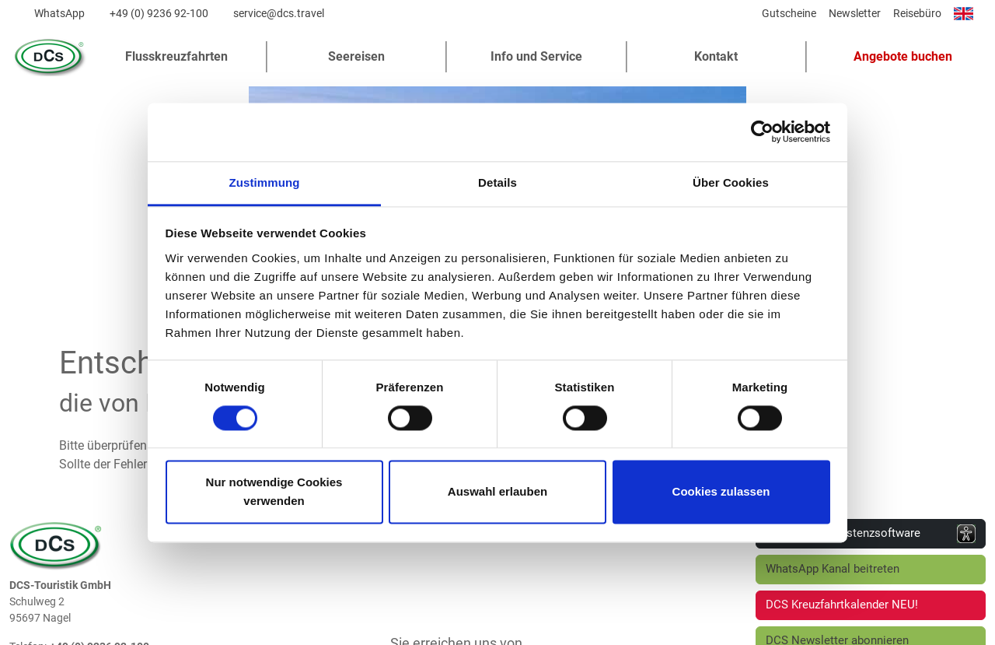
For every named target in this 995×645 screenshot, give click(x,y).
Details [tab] (497, 182)
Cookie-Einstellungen (864, 630)
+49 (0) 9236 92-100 (159, 13)
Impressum (423, 630)
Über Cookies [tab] (731, 182)
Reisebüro (917, 13)
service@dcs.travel (278, 13)
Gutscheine (789, 13)
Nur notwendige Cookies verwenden (274, 492)
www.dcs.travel (87, 486)
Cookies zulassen (721, 492)
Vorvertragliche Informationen (709, 630)
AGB (260, 630)
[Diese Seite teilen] (744, 17)
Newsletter (855, 13)
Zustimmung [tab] (264, 182)
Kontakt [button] (716, 56)
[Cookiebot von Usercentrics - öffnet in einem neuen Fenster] (762, 131)
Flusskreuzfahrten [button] (176, 56)
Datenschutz (333, 630)
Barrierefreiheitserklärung (543, 630)
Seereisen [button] (356, 56)
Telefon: (28, 437)
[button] (896, 56)
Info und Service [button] (536, 56)
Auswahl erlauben (497, 492)
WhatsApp (59, 13)
